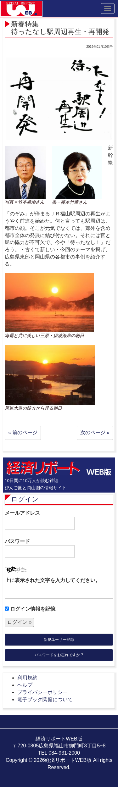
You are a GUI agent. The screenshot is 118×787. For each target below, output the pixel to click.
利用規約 (27, 677)
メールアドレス (40, 520)
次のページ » (95, 432)
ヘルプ (24, 685)
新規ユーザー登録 (59, 639)
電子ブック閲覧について (45, 699)
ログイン (25, 499)
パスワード (40, 548)
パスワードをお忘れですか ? (59, 655)
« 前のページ (22, 432)
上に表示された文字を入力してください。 (52, 580)
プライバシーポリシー (42, 692)
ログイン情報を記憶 (30, 609)
